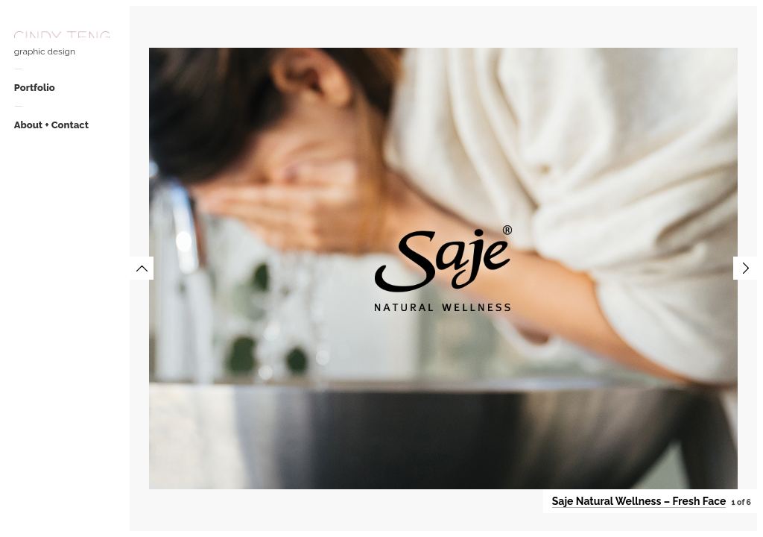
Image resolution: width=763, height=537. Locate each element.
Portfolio (34, 87)
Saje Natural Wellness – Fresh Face (639, 501)
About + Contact (51, 125)
